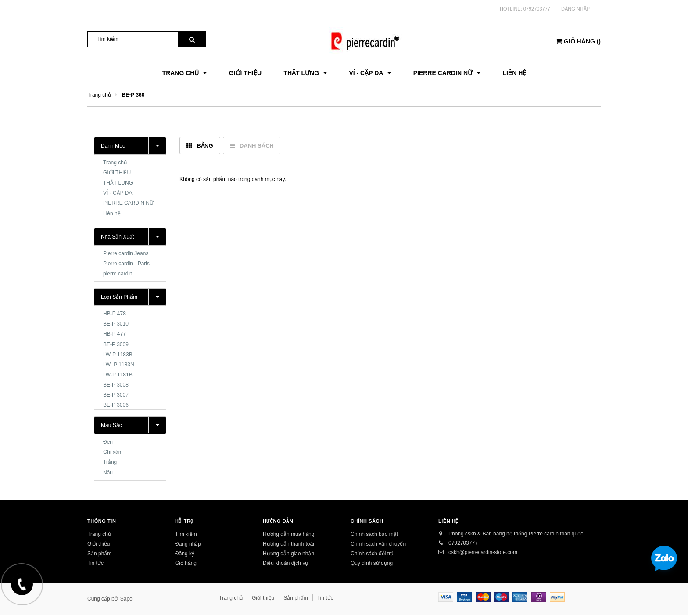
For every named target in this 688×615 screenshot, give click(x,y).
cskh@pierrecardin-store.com (482, 552)
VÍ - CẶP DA (117, 193)
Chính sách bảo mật (374, 534)
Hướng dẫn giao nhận (288, 553)
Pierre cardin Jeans (125, 253)
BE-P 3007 (116, 395)
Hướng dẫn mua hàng (288, 534)
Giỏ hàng (186, 563)
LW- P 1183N (118, 365)
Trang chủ (115, 162)
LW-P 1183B (118, 354)
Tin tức (95, 563)
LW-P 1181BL (119, 375)
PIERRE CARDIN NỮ (128, 203)
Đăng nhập (575, 8)
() (578, 41)
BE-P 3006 (116, 405)
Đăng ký (184, 553)
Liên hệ (112, 213)
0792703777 (536, 8)
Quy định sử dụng (372, 563)
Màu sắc (111, 425)
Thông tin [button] (101, 521)
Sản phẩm (99, 553)
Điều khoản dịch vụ (285, 563)
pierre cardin (118, 274)
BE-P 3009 (116, 344)
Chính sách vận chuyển (378, 544)
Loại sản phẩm (119, 297)
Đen (108, 442)
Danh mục (113, 146)
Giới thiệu (98, 544)
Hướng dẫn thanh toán (289, 544)
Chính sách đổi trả (372, 553)
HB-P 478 (114, 314)
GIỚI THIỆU (117, 173)
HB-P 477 (114, 334)
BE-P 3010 (116, 324)
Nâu (108, 473)
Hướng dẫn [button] (278, 521)
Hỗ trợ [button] (184, 521)
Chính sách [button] (367, 521)
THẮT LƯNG (118, 183)
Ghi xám (113, 452)
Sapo (126, 599)
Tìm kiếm (186, 534)
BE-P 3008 (116, 385)
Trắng (110, 462)
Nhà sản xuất (117, 237)
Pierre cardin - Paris (126, 263)
